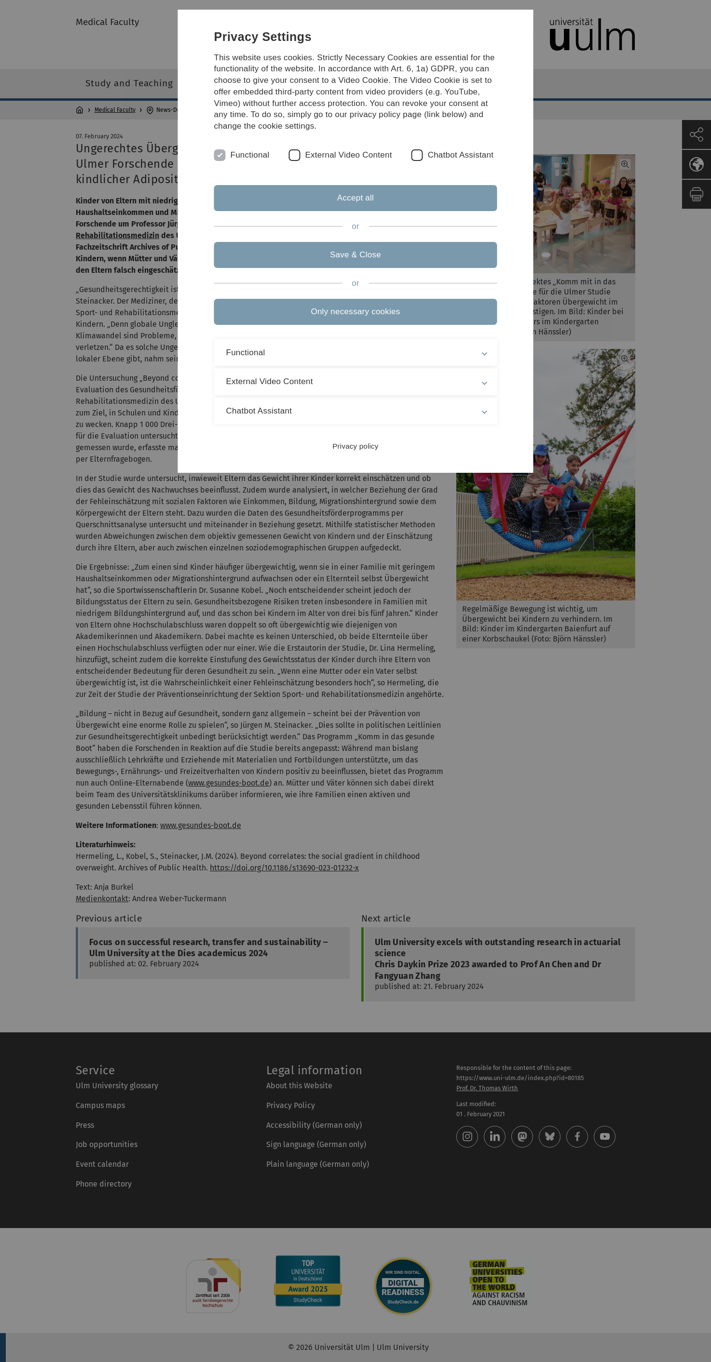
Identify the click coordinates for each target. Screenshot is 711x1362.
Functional (250, 155)
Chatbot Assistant (461, 155)
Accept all (355, 197)
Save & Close (355, 254)
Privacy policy (355, 446)
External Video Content (348, 155)
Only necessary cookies (355, 311)
